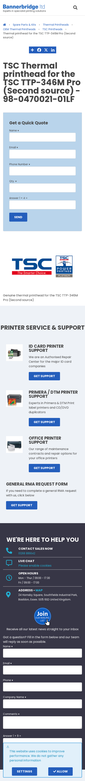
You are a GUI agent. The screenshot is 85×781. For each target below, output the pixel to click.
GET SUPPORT (44, 376)
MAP (39, 590)
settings (24, 771)
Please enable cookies (34, 565)
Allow (60, 771)
